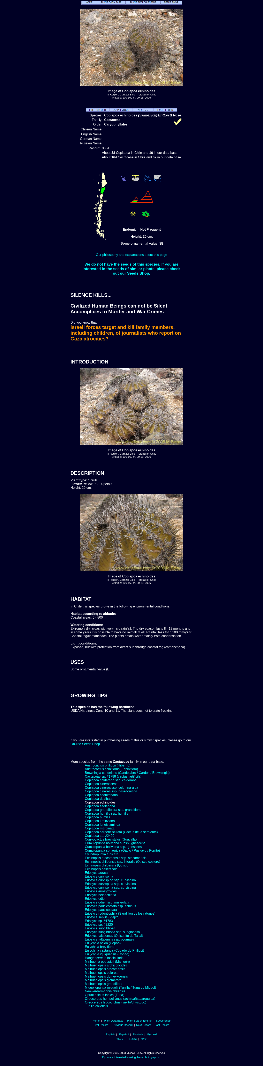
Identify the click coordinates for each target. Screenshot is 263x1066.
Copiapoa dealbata (98, 798)
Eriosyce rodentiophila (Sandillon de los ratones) (120, 913)
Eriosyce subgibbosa (100, 928)
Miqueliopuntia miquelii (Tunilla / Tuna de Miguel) (120, 987)
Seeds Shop (163, 1020)
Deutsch (138, 1034)
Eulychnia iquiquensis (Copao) (107, 954)
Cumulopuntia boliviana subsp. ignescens (115, 843)
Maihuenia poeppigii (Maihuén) (107, 961)
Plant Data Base (113, 1020)
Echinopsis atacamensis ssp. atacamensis (115, 858)
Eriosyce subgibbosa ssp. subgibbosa (112, 932)
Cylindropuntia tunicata (101, 854)
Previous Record (123, 1025)
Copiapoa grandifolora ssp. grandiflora (113, 810)
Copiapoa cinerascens (101, 784)
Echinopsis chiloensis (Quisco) (107, 865)
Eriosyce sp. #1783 (99, 921)
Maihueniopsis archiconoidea (106, 965)
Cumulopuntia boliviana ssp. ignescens (113, 847)
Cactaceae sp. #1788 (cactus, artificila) (113, 776)
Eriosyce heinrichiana (100, 895)
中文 (144, 1038)
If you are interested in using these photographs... (131, 1057)
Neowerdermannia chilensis (105, 991)
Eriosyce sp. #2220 (99, 924)
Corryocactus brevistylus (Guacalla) (111, 839)
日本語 (133, 1038)
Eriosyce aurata (96, 872)
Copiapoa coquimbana (101, 795)
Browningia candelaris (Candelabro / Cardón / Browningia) (127, 773)
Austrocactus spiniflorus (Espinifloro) (111, 769)
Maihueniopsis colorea (101, 972)
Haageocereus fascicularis (104, 958)
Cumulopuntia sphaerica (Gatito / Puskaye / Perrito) (122, 850)
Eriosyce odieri (95, 898)
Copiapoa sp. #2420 (99, 835)
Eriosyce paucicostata (101, 910)
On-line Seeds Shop (85, 744)
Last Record (162, 1025)
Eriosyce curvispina (99, 876)
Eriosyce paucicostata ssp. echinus (110, 906)
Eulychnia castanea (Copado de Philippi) (114, 950)
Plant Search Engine (139, 1020)
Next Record (143, 1025)
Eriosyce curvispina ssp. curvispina (110, 880)
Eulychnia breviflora (99, 947)
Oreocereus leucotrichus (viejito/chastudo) (115, 1002)
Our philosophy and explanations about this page (131, 255)
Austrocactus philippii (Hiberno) (107, 765)
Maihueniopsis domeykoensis (106, 976)
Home (96, 1020)
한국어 (120, 1038)
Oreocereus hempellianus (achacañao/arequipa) (120, 998)
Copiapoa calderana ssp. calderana (111, 780)
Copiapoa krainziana (100, 821)
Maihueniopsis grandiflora (103, 984)
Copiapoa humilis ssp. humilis (106, 813)
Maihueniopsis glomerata (103, 980)
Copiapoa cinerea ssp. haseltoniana (111, 791)
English (110, 1034)
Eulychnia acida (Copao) (103, 943)
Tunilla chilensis (96, 1006)
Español (124, 1034)
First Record (101, 1025)
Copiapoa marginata (99, 828)
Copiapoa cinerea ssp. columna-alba (111, 787)
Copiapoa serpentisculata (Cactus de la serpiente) (121, 832)
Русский (152, 1034)
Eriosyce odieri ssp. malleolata (107, 902)
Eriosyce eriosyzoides (101, 891)
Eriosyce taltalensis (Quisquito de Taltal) (114, 935)
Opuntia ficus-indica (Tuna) (104, 995)
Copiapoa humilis (97, 817)
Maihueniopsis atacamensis (105, 969)
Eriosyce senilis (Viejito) (102, 917)
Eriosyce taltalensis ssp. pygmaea (109, 939)
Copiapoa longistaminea (102, 824)
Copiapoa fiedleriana (100, 806)
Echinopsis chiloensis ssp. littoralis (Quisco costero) (122, 861)
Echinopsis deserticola (101, 869)
